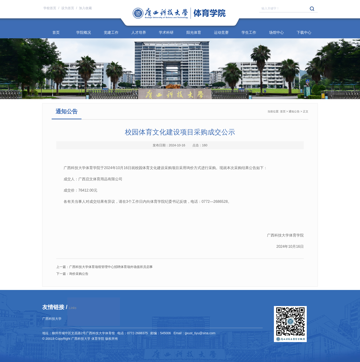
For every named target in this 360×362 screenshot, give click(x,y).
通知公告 (294, 111)
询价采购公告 (72, 274)
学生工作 (249, 32)
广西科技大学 (52, 318)
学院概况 (83, 32)
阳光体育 (193, 32)
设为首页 (68, 8)
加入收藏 (85, 8)
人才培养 (138, 32)
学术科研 (166, 32)
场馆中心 (276, 32)
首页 (56, 32)
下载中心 (304, 32)
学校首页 (50, 8)
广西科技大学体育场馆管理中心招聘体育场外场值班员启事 (104, 267)
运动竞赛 (221, 32)
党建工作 (111, 32)
